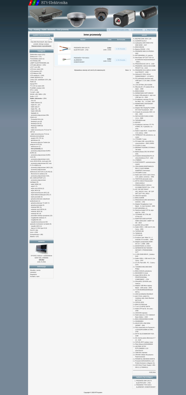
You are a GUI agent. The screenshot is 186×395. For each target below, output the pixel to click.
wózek (144, 35)
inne (32, 100)
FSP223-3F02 (139, 302)
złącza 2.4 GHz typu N (38, 228)
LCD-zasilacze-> (35, 75)
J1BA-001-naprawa (141, 352)
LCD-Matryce (34, 73)
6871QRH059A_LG (141, 208)
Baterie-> (33, 236)
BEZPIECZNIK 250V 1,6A (143, 38)
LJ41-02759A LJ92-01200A (143, 84)
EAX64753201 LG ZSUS (143, 246)
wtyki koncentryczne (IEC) (39, 192)
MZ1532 (137, 122)
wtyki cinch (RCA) (36, 188)
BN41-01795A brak (141, 304)
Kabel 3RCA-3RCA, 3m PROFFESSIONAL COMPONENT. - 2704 (142, 277)
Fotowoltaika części (36, 58)
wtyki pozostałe (36, 197)
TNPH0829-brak (140, 120)
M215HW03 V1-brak (141, 273)
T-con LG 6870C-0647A (142, 306)
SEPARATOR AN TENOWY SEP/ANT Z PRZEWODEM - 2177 (144, 250)
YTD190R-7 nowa (140, 139)
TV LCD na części (35, 86)
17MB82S (138, 160)
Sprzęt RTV (33, 84)
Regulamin (33, 274)
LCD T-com (33, 67)
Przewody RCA (35, 119)
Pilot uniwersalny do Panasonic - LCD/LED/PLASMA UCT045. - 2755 (145, 329)
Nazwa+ (83, 39)
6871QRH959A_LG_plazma (144, 55)
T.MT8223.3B (139, 231)
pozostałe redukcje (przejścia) (40, 215)
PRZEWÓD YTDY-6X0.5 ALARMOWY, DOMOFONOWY (81, 60)
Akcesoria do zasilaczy (38, 173)
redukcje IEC (35, 213)
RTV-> (32, 90)
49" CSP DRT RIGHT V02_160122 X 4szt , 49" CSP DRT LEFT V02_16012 (144, 191)
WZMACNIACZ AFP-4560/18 (144, 93)
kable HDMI (34, 184)
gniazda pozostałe (36, 205)
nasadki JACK (35, 226)
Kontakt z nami (34, 276)
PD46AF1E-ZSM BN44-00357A (145, 359)
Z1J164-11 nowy (140, 145)
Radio (32, 81)
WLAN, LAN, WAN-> (36, 94)
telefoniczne (34, 146)
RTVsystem (98, 392)
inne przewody (63, 30)
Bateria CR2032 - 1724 (142, 49)
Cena (109, 39)
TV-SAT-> (33, 92)
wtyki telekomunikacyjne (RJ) (40, 194)
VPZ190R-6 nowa (140, 172)
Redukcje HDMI (36, 125)
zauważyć (33, 272)
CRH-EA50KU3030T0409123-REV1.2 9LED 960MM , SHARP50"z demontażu (144, 168)
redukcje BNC (35, 207)
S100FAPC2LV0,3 (140, 41)
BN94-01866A (139, 91)
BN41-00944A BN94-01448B (144, 319)
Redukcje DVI (35, 123)
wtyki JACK (34, 190)
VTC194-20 (138, 235)
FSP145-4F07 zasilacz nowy (144, 342)
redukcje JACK (35, 211)
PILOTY (32, 230)
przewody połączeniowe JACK (40, 167)
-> (36, 98)
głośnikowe (34, 140)
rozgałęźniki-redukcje (37, 217)
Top (30, 30)
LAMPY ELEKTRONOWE (38, 63)
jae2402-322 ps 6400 (141, 225)
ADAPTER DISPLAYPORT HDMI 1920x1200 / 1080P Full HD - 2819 (144, 221)
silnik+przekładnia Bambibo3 (144, 294)
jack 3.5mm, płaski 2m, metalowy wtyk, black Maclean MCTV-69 (144, 298)
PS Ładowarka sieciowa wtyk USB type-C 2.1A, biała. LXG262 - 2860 (145, 80)
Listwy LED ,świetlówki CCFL (39, 79)
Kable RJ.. (34, 105)
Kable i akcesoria (48, 30)
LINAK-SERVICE (35, 77)
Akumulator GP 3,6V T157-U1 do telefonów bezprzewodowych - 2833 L (145, 60)
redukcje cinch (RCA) (37, 209)
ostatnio (41, 241)
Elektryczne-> (34, 56)
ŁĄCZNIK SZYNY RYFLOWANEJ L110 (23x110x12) (141, 348)
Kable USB (34, 111)
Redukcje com (35, 121)
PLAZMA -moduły (35, 88)
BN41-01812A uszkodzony (143, 271)
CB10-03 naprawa (141, 195)
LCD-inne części (35, 69)
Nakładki (33, 113)
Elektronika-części (36, 54)
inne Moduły (34, 61)
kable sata (34, 107)
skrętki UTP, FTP (36, 138)
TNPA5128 (138, 233)
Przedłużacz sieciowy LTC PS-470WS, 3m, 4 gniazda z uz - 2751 (144, 126)
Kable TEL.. (34, 109)
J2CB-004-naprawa (141, 313)
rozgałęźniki (34, 220)
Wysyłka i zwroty (35, 270)
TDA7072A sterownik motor (143, 179)
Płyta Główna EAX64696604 (144, 344)
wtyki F (33, 186)
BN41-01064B (139, 197)
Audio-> (32, 96)
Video (33, 127)
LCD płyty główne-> (36, 65)
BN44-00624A (139, 47)
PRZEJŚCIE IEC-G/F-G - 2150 (144, 64)
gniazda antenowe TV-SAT (39, 203)
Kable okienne (35, 102)
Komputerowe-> (35, 234)
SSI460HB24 (139, 321)
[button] (118, 29)
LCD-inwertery (34, 71)
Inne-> (32, 232)
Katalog (37, 30)
